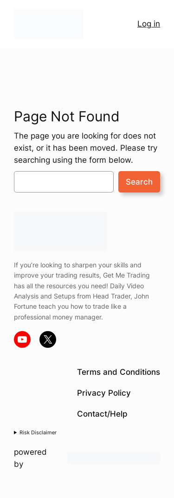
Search (139, 181)
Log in (148, 23)
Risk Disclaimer (38, 432)
